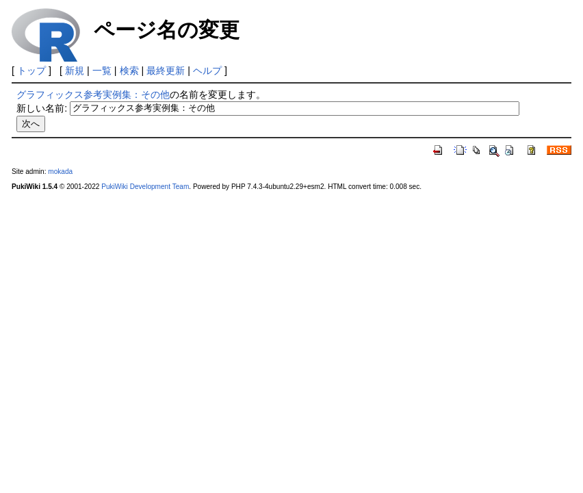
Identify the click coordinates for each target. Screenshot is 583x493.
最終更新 (165, 70)
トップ (31, 70)
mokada (60, 171)
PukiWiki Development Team (145, 186)
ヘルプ (207, 70)
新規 (74, 70)
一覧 (102, 70)
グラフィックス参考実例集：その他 (93, 94)
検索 (129, 70)
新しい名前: (41, 107)
